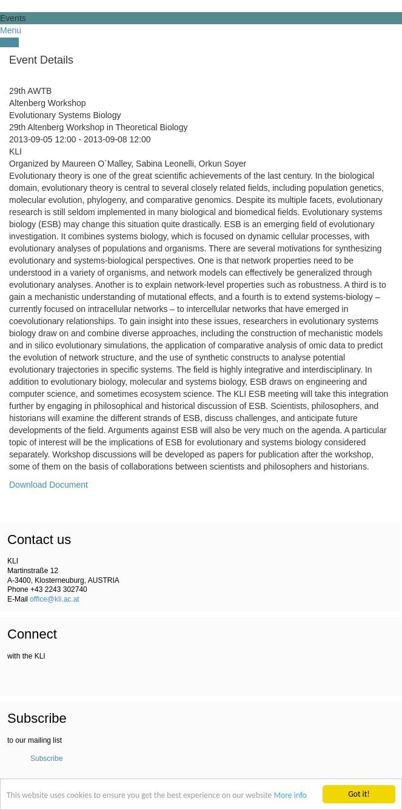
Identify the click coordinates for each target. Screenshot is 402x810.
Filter (9, 42)
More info (289, 795)
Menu (10, 30)
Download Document (48, 485)
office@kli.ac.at (54, 599)
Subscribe (46, 758)
